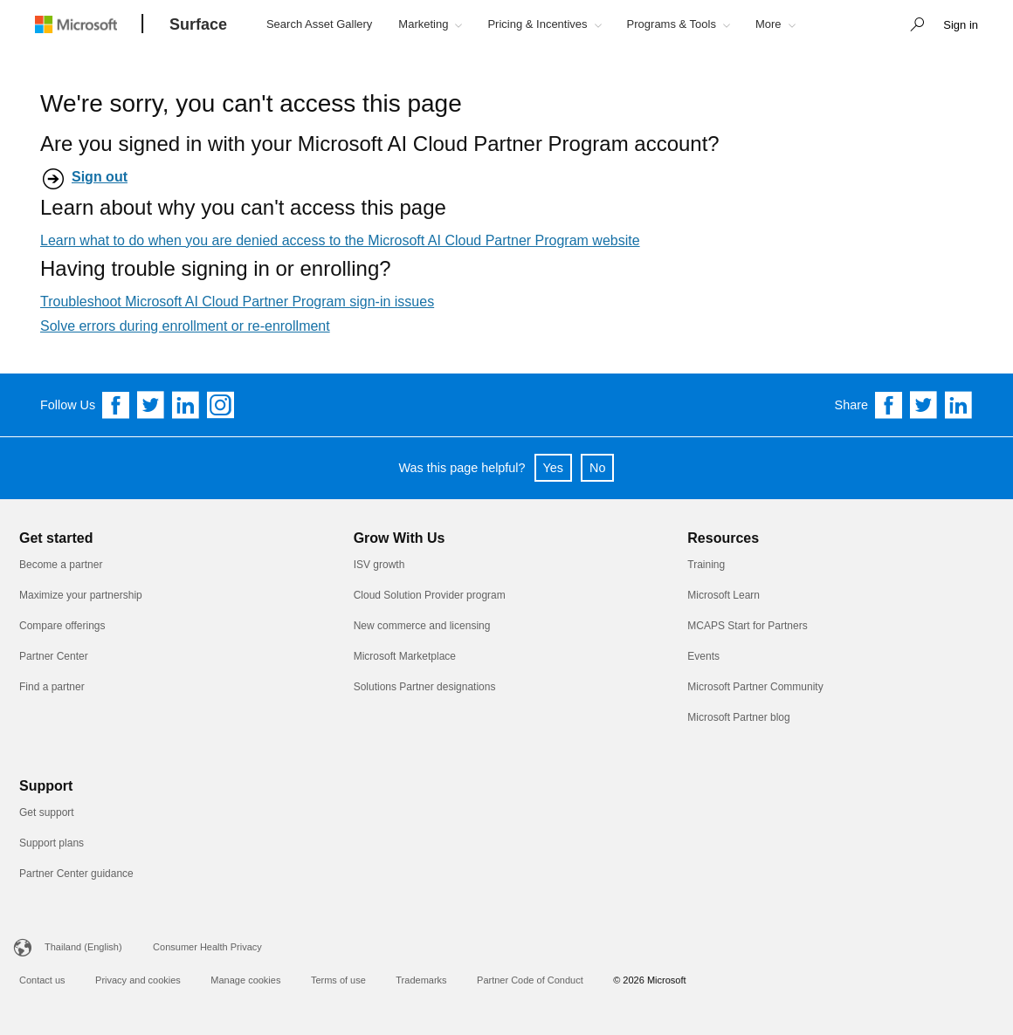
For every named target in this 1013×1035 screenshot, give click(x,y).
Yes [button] (553, 468)
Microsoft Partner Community (755, 687)
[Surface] (198, 25)
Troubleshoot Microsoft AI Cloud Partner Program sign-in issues (237, 301)
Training (706, 565)
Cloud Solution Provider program (430, 595)
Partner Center (53, 656)
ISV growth (379, 565)
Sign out (99, 176)
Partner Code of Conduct (530, 980)
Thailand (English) (83, 947)
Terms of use (338, 980)
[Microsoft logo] (89, 24)
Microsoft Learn (723, 595)
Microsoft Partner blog (738, 717)
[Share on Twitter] (924, 405)
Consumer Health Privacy (207, 947)
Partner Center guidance (76, 873)
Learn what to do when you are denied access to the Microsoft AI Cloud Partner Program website (340, 240)
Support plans (51, 843)
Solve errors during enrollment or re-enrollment (185, 326)
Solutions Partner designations (425, 687)
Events (703, 656)
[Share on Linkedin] (959, 405)
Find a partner (52, 687)
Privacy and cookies (138, 980)
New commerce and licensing (422, 626)
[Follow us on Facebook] (116, 405)
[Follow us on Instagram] (221, 405)
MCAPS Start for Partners (747, 626)
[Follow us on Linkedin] (186, 405)
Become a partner (60, 565)
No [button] (597, 468)
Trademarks (421, 980)
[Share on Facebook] (889, 405)
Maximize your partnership (80, 595)
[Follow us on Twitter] (151, 405)
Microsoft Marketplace (405, 656)
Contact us (42, 980)
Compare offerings (62, 626)
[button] (912, 26)
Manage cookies (245, 980)
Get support (46, 812)
